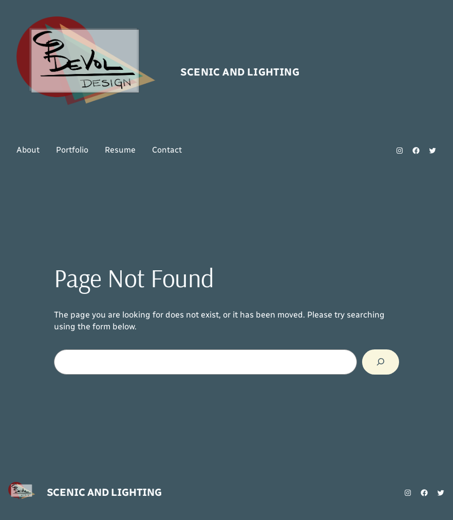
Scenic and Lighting (239, 72)
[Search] (380, 362)
